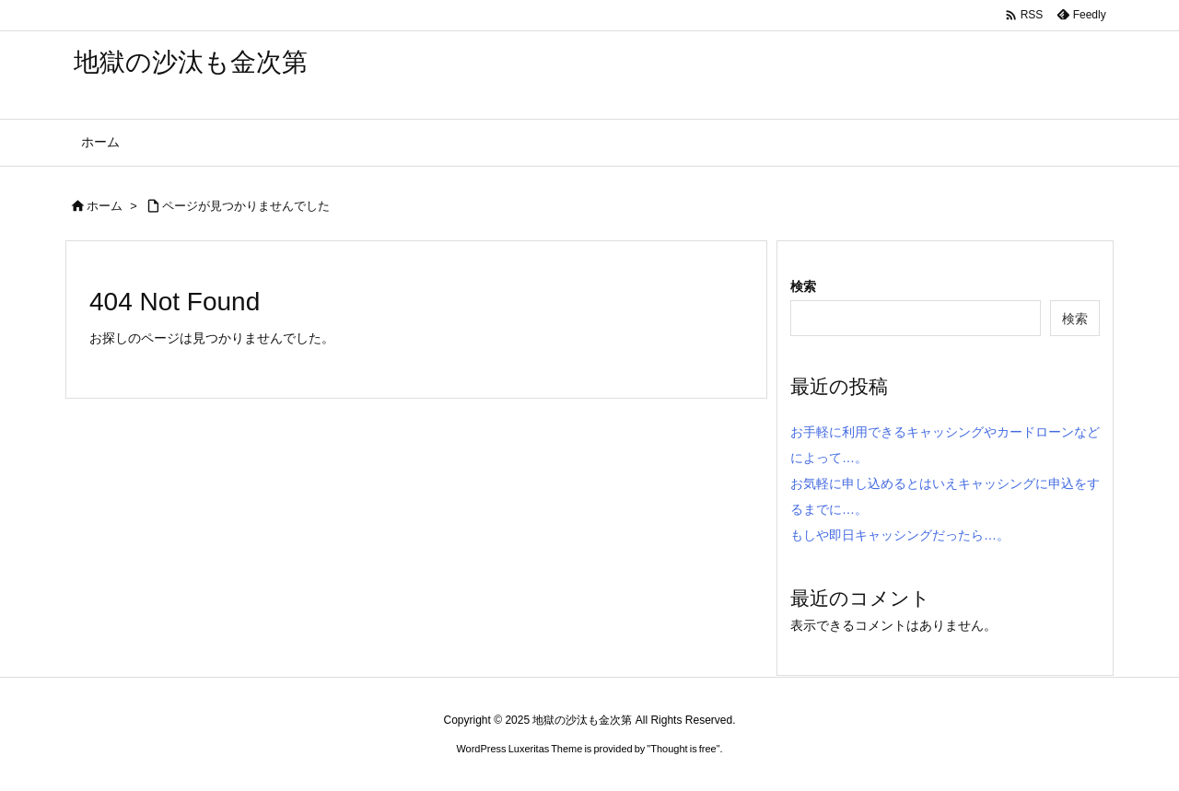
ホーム (105, 206)
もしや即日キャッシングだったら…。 (900, 535)
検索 (803, 286)
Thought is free (683, 748)
